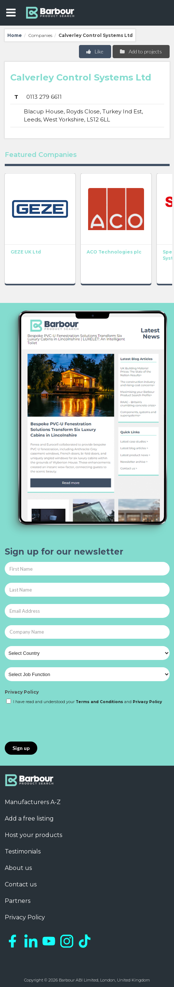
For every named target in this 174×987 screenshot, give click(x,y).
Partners (17, 900)
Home (14, 35)
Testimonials (23, 851)
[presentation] (60, 723)
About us (18, 867)
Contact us (21, 884)
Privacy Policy (22, 692)
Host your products (33, 835)
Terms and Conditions (99, 701)
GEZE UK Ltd (26, 252)
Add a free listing (29, 818)
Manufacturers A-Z (33, 802)
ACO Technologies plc (114, 252)
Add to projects (140, 51)
